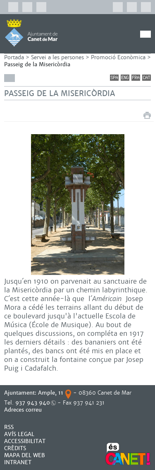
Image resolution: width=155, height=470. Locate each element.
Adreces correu (23, 409)
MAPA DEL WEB (24, 455)
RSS (9, 427)
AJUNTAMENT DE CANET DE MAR (31, 32)
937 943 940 (32, 402)
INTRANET (17, 462)
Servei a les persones (57, 57)
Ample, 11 (50, 392)
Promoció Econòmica (118, 57)
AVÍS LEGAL (19, 434)
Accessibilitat (24, 441)
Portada (14, 57)
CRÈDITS (15, 448)
